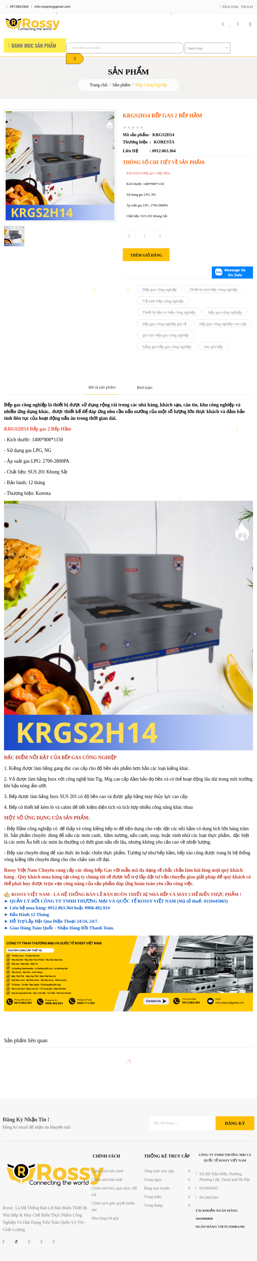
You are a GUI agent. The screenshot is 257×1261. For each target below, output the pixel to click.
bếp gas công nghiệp (225, 312)
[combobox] (207, 48)
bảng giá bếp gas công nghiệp (167, 346)
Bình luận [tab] (144, 387)
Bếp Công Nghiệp (151, 85)
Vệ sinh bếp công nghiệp (163, 301)
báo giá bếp (213, 346)
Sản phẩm (122, 85)
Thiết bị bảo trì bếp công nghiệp (169, 312)
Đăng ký (247, 7)
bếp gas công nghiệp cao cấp (222, 324)
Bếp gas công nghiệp (160, 289)
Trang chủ (99, 85)
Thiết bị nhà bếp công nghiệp (213, 289)
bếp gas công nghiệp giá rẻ (164, 324)
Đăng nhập (231, 7)
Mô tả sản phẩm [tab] (102, 387)
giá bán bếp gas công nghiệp (166, 335)
